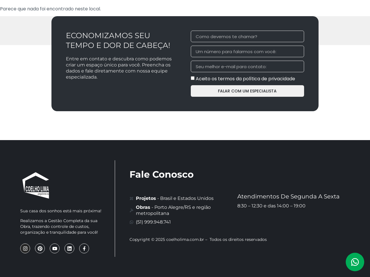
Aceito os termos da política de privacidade (245, 78)
